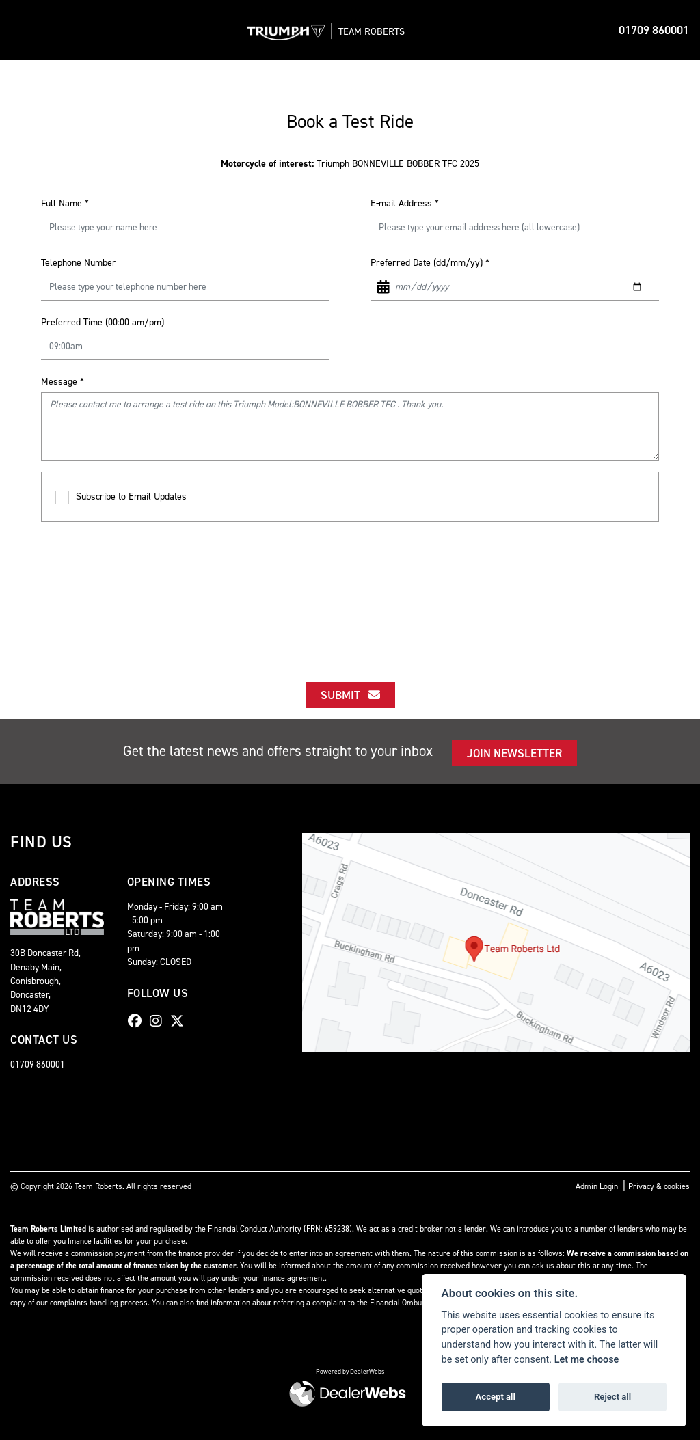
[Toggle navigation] (22, 30)
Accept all (495, 1396)
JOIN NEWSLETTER (514, 753)
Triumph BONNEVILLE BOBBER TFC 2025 (350, 163)
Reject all (612, 1396)
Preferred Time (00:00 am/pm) (102, 322)
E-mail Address (405, 203)
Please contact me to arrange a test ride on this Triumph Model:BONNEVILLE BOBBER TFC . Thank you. (350, 426)
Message (62, 381)
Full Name (65, 203)
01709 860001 (654, 30)
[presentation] (350, 589)
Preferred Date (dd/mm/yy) (430, 262)
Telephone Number (78, 262)
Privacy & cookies (659, 1186)
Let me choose (586, 1360)
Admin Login (597, 1186)
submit (350, 695)
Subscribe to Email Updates (121, 497)
